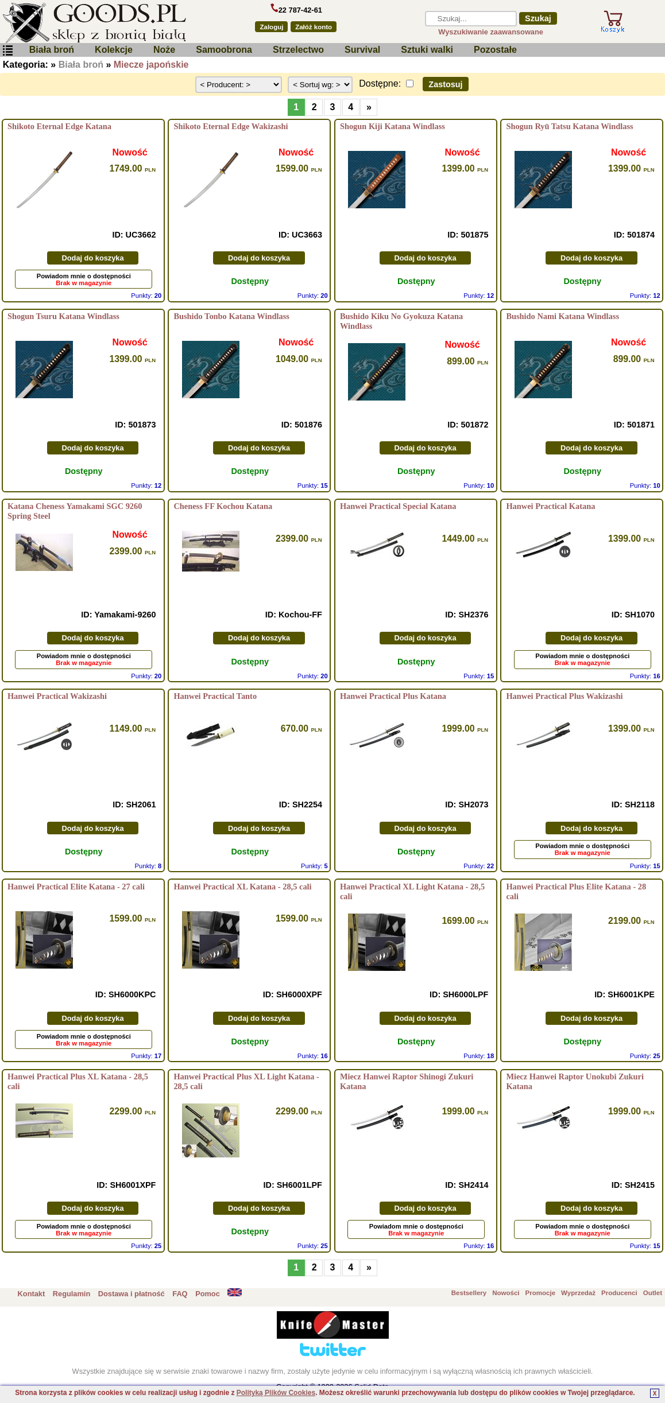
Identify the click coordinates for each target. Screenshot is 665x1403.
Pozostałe (495, 50)
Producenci (619, 1292)
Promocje (540, 1292)
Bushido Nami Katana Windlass (562, 316)
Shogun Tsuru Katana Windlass (63, 316)
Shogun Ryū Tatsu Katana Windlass (569, 126)
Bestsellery (468, 1292)
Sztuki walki (427, 50)
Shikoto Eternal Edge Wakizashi (230, 126)
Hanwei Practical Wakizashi (57, 696)
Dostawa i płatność (131, 1293)
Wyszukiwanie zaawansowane (490, 32)
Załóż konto (313, 27)
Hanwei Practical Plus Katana (393, 696)
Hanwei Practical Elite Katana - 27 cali (76, 886)
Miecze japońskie (151, 64)
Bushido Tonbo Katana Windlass (231, 316)
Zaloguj (271, 27)
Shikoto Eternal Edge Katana (59, 126)
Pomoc (207, 1293)
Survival (362, 50)
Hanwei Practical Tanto (215, 696)
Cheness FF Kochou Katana (222, 506)
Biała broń (51, 50)
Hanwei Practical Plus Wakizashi (564, 696)
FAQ (179, 1293)
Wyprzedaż (578, 1292)
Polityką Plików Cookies (276, 1393)
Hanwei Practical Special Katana (398, 506)
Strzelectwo (298, 50)
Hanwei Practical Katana (550, 506)
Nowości (505, 1292)
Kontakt (31, 1293)
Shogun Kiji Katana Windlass (392, 126)
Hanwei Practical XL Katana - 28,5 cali (242, 886)
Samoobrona (224, 50)
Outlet (652, 1292)
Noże (164, 50)
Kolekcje (114, 50)
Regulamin (71, 1293)
